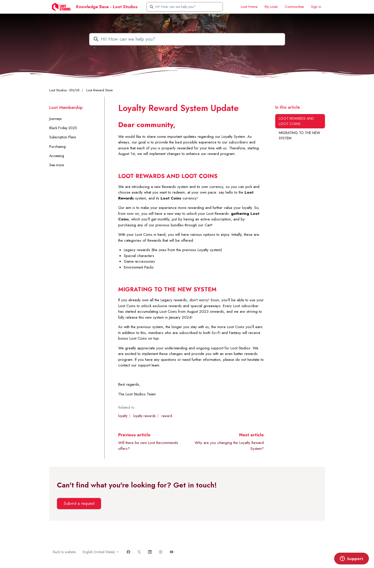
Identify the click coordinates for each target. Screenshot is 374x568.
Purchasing (57, 146)
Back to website (64, 551)
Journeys (55, 118)
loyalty (122, 415)
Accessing (56, 155)
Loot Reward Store (99, 90)
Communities (294, 6)
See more (56, 165)
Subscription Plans (62, 137)
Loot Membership (66, 107)
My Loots (271, 6)
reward (166, 415)
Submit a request (79, 503)
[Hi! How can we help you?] (184, 7)
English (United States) (101, 551)
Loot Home (249, 6)
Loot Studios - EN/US (64, 90)
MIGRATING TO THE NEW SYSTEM (299, 135)
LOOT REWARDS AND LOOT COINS (296, 121)
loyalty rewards (144, 415)
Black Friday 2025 (63, 127)
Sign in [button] (316, 6)
